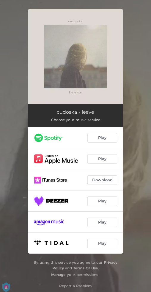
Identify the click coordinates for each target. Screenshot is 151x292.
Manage (58, 274)
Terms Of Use (85, 268)
